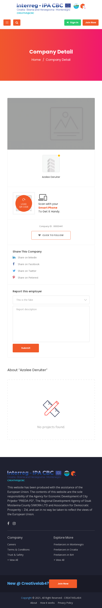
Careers (11, 544)
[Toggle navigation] (7, 22)
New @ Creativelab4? (28, 583)
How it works (47, 602)
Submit (25, 348)
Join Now (90, 22)
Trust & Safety (15, 554)
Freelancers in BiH (64, 554)
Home (36, 59)
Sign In (72, 22)
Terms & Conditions (18, 549)
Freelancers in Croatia (66, 549)
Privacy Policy (65, 602)
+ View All (12, 560)
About (33, 602)
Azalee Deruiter (51, 177)
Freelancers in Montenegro (69, 544)
